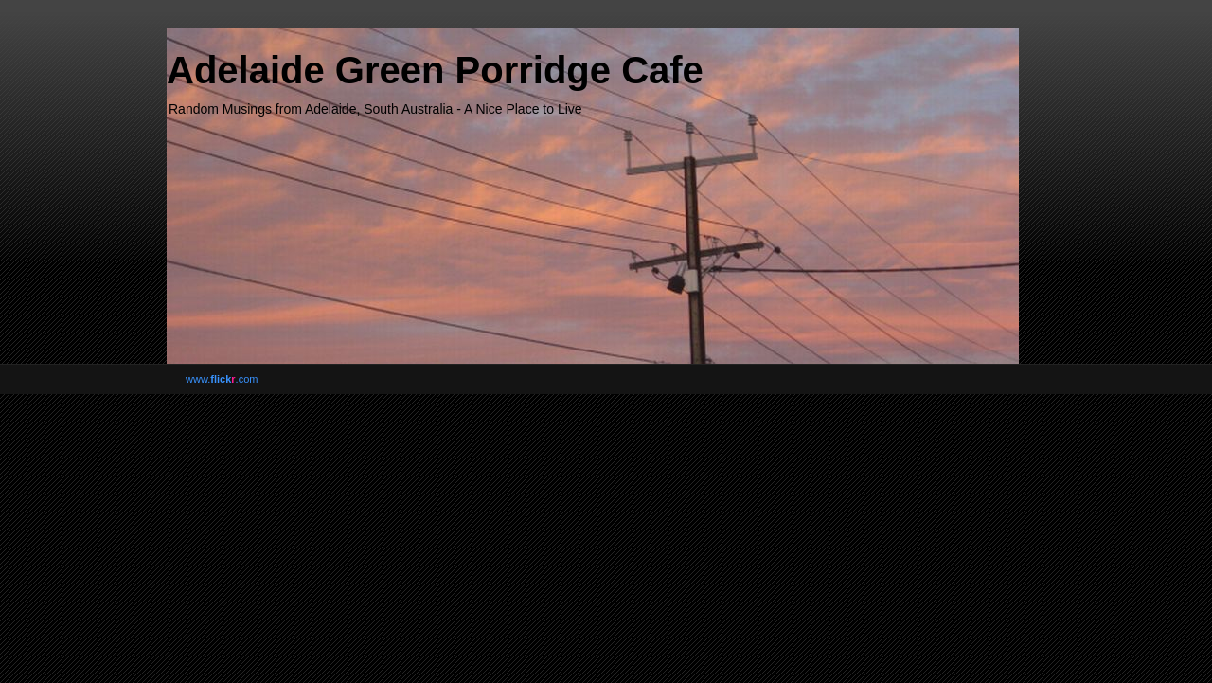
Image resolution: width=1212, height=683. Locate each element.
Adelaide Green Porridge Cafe (435, 70)
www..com (222, 379)
